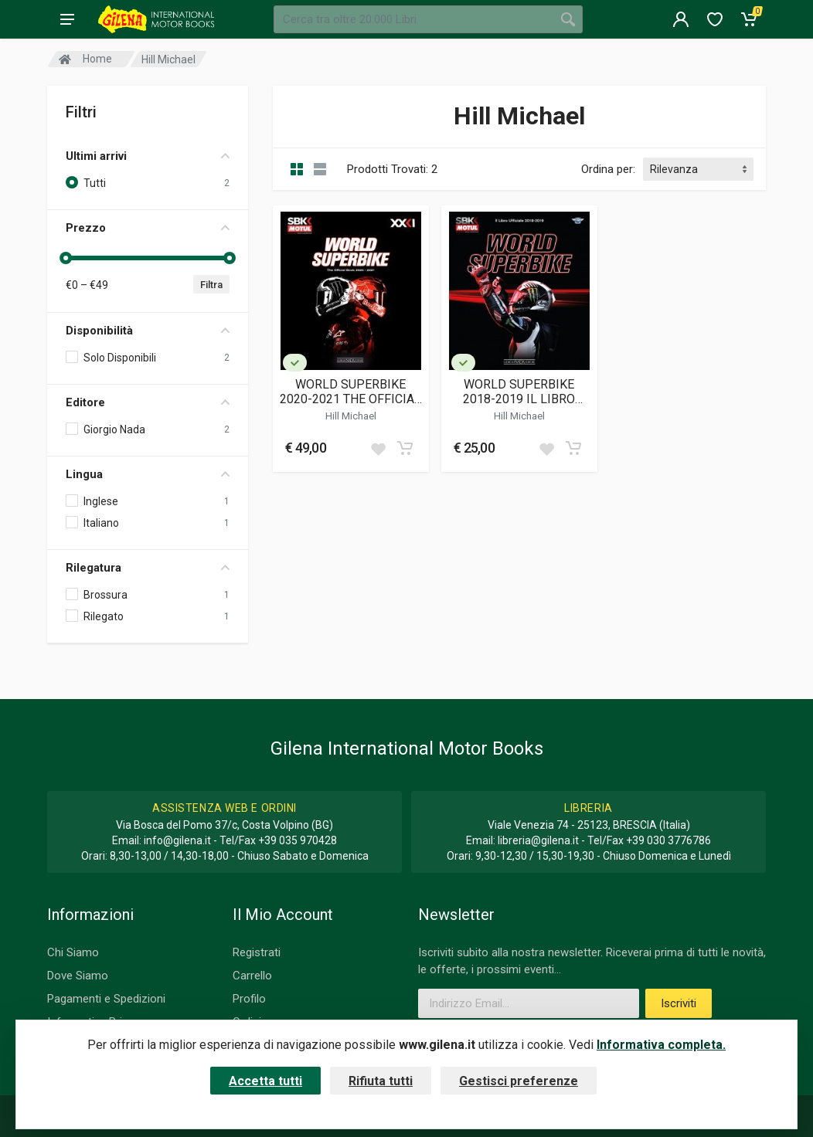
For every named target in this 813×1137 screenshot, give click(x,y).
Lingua (148, 474)
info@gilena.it (177, 840)
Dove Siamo (77, 976)
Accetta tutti (265, 1081)
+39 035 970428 (297, 840)
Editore (148, 402)
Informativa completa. (661, 1044)
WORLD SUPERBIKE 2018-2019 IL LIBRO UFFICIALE (519, 391)
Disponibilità (148, 331)
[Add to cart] (405, 448)
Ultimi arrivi (148, 156)
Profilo (249, 999)
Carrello (252, 976)
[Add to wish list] (378, 448)
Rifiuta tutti (381, 1081)
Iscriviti (678, 1003)
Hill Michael (350, 415)
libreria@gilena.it (538, 840)
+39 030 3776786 (668, 840)
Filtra (211, 284)
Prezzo (148, 228)
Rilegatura (148, 568)
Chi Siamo (73, 952)
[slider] (66, 258)
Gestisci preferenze (518, 1081)
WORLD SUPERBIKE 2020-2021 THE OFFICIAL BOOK (350, 391)
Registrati (257, 952)
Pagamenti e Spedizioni (106, 999)
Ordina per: (608, 169)
